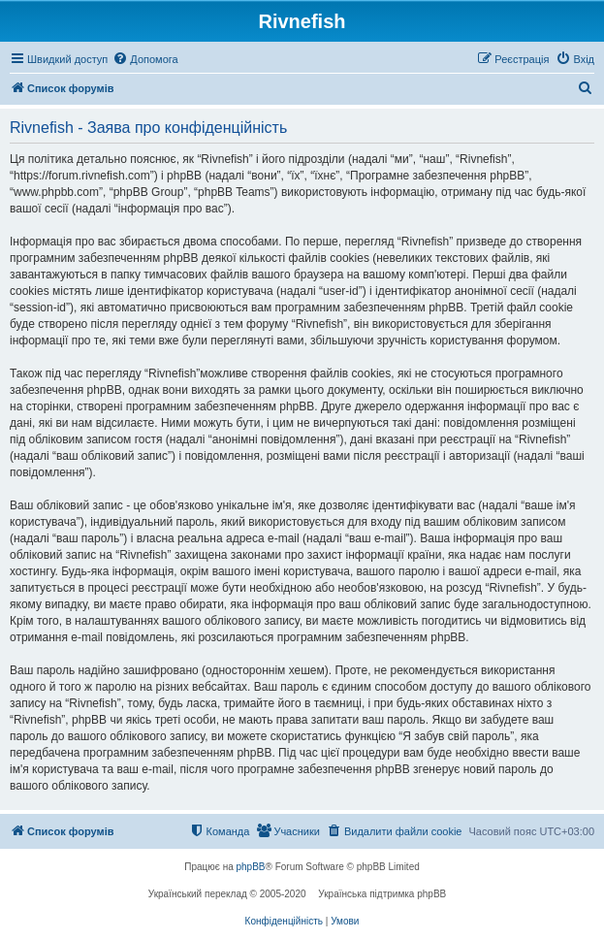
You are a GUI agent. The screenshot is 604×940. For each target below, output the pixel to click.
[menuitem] (144, 59)
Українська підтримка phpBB (382, 894)
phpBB (251, 866)
